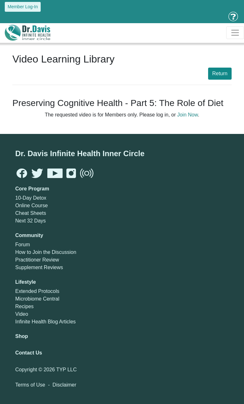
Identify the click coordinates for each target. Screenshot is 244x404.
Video (21, 314)
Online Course (31, 205)
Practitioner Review (37, 259)
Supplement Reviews (39, 267)
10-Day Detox (30, 198)
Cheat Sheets (30, 213)
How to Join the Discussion (45, 252)
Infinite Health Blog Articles (45, 321)
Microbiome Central (37, 298)
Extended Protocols (37, 291)
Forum (22, 244)
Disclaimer (64, 384)
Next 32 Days (30, 220)
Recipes (24, 306)
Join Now (187, 114)
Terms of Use (30, 384)
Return (219, 73)
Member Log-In (23, 6)
